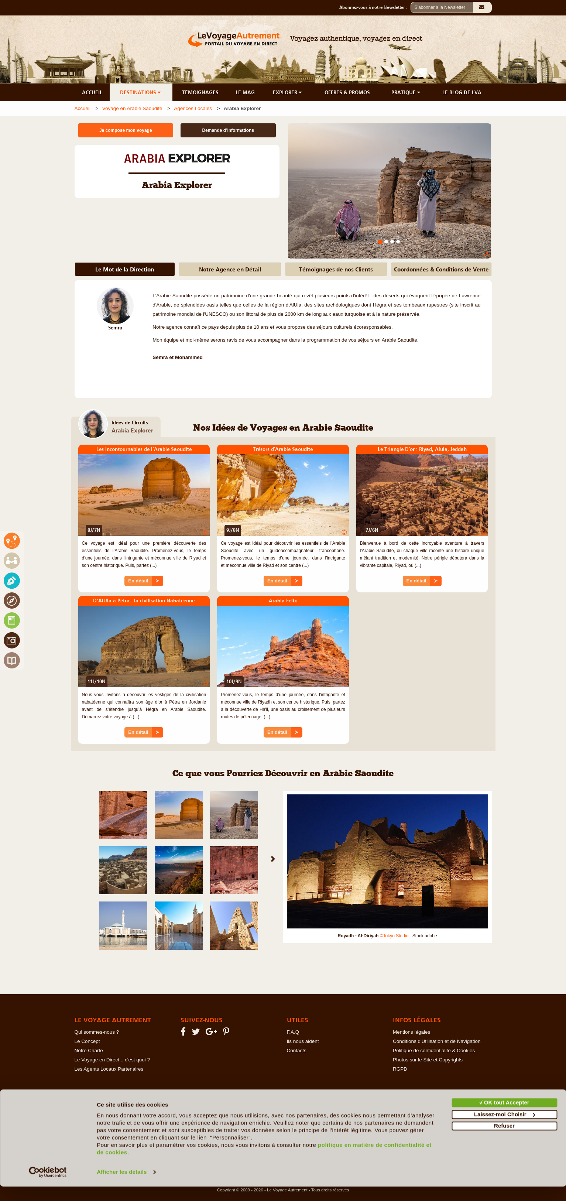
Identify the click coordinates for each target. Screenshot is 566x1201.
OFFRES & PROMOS (347, 92)
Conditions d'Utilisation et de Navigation (436, 1041)
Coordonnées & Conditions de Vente (441, 269)
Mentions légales (411, 1032)
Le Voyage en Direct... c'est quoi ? (112, 1060)
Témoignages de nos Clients (336, 269)
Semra (115, 328)
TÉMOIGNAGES (200, 92)
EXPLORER (288, 92)
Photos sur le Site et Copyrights (428, 1060)
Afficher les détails (122, 1186)
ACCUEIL (92, 92)
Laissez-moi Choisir (504, 1128)
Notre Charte (89, 1050)
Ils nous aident (303, 1041)
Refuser (504, 1140)
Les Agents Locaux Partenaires (109, 1069)
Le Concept (87, 1041)
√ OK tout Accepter (504, 1117)
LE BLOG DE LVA (461, 92)
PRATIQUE (406, 92)
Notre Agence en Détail (230, 269)
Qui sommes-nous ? (97, 1032)
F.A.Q (293, 1032)
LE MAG (245, 92)
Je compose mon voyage (125, 130)
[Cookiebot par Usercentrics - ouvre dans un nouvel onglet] (48, 1186)
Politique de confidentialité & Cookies (434, 1050)
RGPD (400, 1069)
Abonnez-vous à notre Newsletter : (375, 7)
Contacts (296, 1050)
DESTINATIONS (141, 92)
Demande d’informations (228, 130)
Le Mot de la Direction (124, 269)
